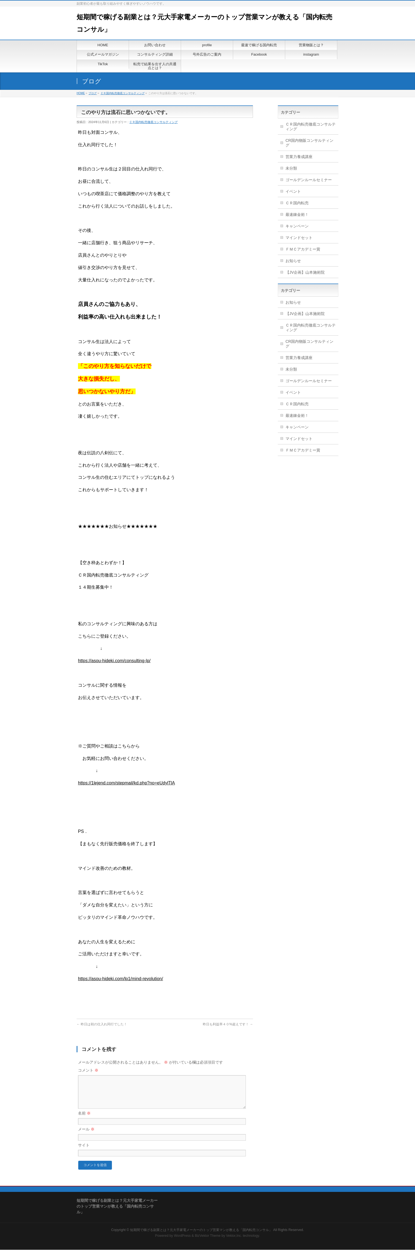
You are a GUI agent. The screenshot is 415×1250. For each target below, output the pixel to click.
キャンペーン (297, 226)
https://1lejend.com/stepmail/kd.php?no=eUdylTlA (126, 783)
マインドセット (298, 237)
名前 (84, 1120)
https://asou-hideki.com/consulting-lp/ (114, 660)
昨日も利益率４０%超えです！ (228, 1024)
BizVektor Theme (208, 1236)
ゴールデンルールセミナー (308, 180)
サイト (84, 1152)
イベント (293, 191)
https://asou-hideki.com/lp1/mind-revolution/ (120, 978)
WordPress (182, 1236)
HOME (81, 93)
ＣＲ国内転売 (297, 203)
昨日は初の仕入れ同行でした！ (102, 1024)
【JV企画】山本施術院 (305, 272)
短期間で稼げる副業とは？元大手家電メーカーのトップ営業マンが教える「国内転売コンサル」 (201, 1230)
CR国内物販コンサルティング (309, 142)
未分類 (291, 168)
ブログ (92, 93)
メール (86, 1136)
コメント (88, 1070)
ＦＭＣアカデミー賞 (302, 249)
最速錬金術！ (297, 214)
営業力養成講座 (298, 156)
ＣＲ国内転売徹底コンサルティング (123, 93)
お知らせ (293, 261)
